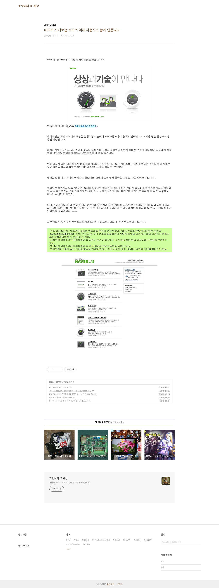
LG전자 (127, 540)
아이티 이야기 (54, 382)
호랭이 (138, 540)
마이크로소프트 (73, 544)
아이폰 (87, 544)
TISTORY (110, 584)
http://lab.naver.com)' (86, 125)
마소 (77, 540)
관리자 (120, 584)
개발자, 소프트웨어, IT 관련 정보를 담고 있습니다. (70, 482)
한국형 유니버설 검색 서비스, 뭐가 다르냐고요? (68, 401)
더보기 (68, 549)
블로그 (117, 540)
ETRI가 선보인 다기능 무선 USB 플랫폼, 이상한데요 (70, 391)
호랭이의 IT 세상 (28, 6)
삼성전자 (149, 540)
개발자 (86, 540)
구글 (69, 540)
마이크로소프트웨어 (101, 540)
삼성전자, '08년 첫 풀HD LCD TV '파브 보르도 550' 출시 (71, 394)
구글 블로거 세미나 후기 (59, 387)
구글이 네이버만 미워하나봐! (60, 397)
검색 (198, 542)
